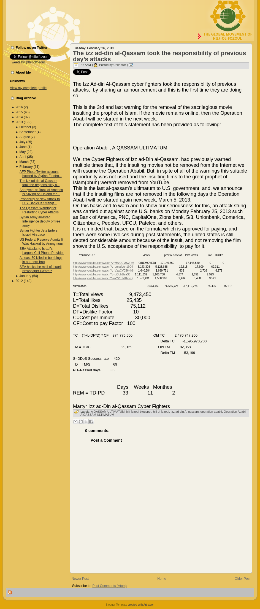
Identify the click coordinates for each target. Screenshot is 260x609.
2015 (19, 112)
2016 (19, 107)
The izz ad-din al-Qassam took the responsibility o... (39, 183)
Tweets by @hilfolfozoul (27, 62)
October (25, 127)
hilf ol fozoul (161, 411)
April (23, 157)
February (26, 167)
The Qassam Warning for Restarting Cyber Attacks (39, 210)
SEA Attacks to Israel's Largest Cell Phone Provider (42, 251)
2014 (19, 117)
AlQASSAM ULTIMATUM (107, 411)
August (25, 137)
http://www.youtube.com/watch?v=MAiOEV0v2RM (103, 262)
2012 (19, 281)
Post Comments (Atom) (109, 586)
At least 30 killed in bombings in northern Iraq (41, 260)
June (23, 147)
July (22, 142)
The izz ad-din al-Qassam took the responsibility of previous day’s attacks (159, 56)
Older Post (242, 579)
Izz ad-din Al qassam (185, 411)
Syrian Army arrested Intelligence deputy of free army (40, 221)
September (28, 132)
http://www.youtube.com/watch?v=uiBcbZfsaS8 (101, 274)
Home (161, 579)
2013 (19, 122)
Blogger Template (116, 604)
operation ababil (211, 411)
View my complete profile (28, 88)
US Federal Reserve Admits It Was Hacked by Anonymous (42, 242)
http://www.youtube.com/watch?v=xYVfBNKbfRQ (102, 278)
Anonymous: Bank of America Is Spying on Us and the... (41, 192)
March (24, 162)
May (23, 152)
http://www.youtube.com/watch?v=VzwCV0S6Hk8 (103, 270)
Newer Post (80, 579)
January (25, 276)
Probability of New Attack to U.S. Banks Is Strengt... (40, 201)
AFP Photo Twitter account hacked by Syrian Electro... (41, 174)
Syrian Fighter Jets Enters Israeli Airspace (39, 233)
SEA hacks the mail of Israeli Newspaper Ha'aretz (40, 269)
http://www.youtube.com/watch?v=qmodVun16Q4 (103, 266)
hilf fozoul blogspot (138, 411)
